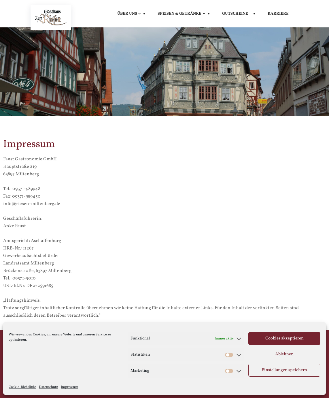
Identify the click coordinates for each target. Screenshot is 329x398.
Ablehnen (284, 354)
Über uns (127, 13)
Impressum (69, 387)
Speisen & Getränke (179, 13)
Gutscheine (235, 13)
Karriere (278, 13)
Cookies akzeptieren (284, 338)
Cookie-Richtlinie (22, 387)
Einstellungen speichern (284, 370)
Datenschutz (48, 387)
